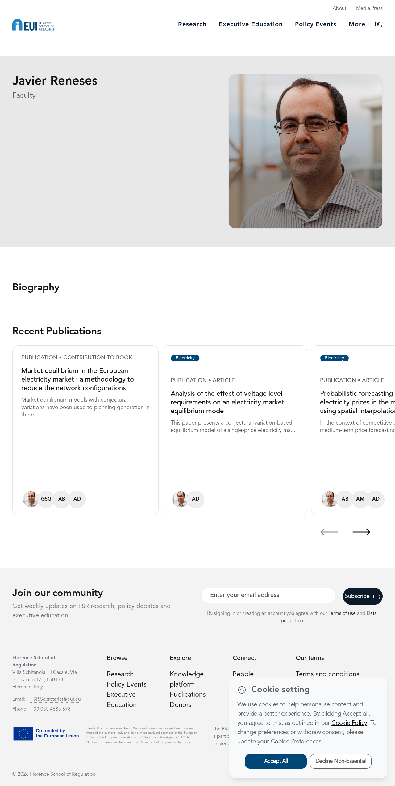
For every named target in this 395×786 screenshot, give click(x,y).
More (357, 25)
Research (192, 25)
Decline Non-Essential (340, 761)
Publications (188, 694)
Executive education (251, 25)
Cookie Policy (349, 723)
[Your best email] (268, 595)
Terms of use (342, 613)
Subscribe (362, 596)
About (339, 8)
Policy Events (315, 25)
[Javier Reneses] (31, 499)
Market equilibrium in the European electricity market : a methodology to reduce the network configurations (77, 380)
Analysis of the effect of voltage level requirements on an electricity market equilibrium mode (227, 403)
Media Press (369, 8)
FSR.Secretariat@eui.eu (56, 699)
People (243, 674)
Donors (180, 705)
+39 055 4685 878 (51, 709)
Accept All (276, 761)
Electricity (185, 358)
